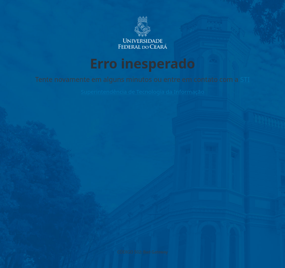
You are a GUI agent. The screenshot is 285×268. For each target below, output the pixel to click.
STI (245, 79)
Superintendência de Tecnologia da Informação (142, 91)
